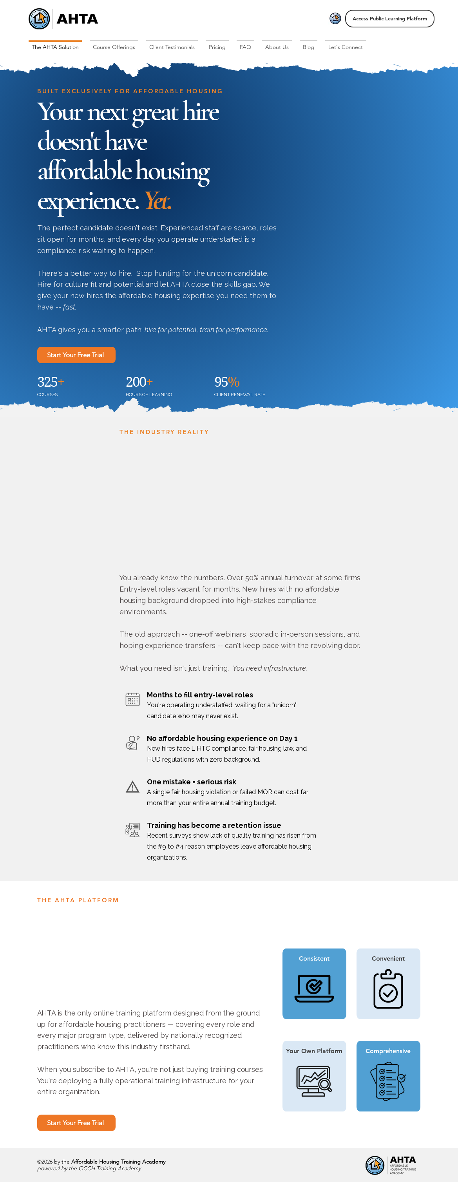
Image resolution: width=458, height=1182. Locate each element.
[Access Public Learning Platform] (389, 18)
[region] (390, 984)
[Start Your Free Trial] (76, 355)
